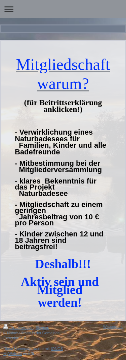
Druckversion (18, 328)
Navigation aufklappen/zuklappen (63, 9)
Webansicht (113, 327)
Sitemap (42, 328)
